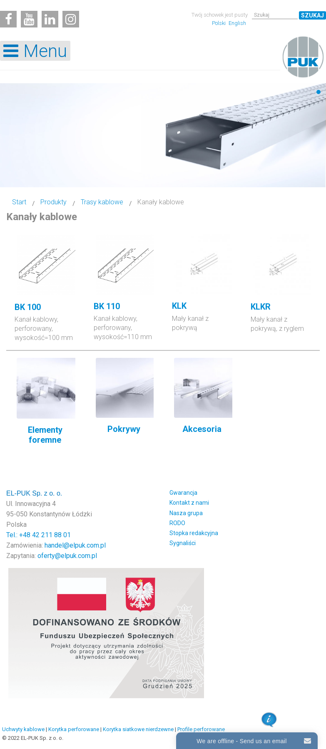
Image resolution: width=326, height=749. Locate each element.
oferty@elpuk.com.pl (67, 556)
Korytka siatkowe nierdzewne (138, 729)
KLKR (261, 307)
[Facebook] (8, 19)
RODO (177, 523)
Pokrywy (123, 429)
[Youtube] (29, 19)
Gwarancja (183, 492)
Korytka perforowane (73, 729)
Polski (219, 23)
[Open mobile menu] (35, 51)
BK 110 (107, 306)
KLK (179, 306)
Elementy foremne (45, 435)
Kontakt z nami (189, 502)
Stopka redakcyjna (193, 533)
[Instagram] (70, 19)
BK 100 (28, 307)
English (237, 23)
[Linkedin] (50, 19)
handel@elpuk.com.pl (75, 545)
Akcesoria (201, 429)
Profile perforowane (201, 729)
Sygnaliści (182, 543)
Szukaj (312, 15)
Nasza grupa (186, 513)
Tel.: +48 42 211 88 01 (38, 535)
